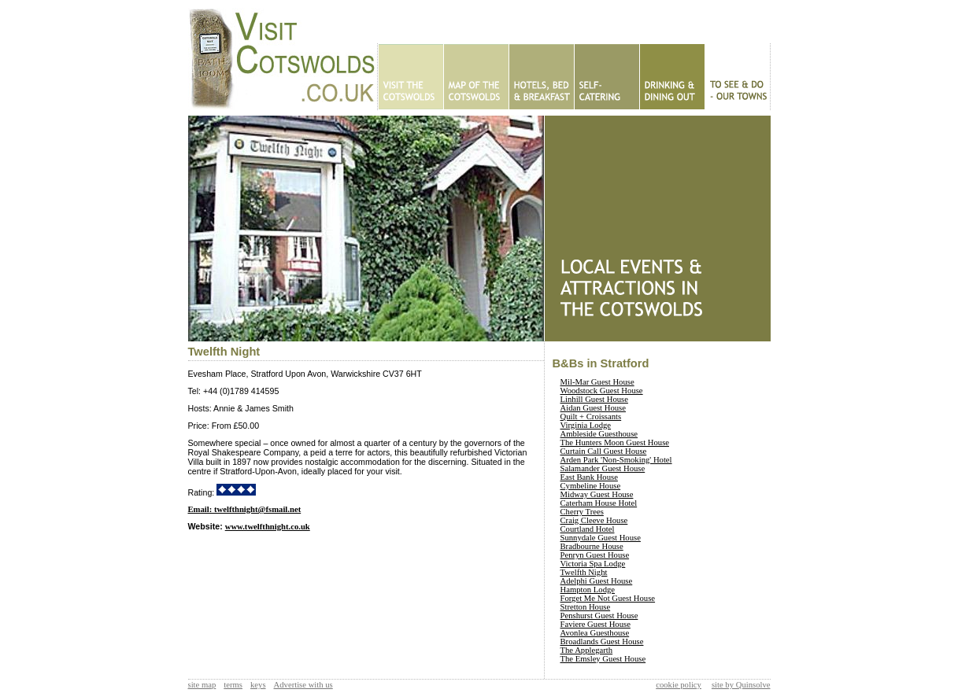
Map (476, 76)
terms (233, 684)
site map (202, 684)
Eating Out (672, 76)
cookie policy (678, 684)
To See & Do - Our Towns (737, 76)
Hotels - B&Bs (541, 76)
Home (410, 76)
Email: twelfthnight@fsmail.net (244, 509)
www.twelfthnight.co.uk (267, 526)
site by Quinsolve (741, 684)
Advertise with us (303, 684)
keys (258, 684)
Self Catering (606, 76)
